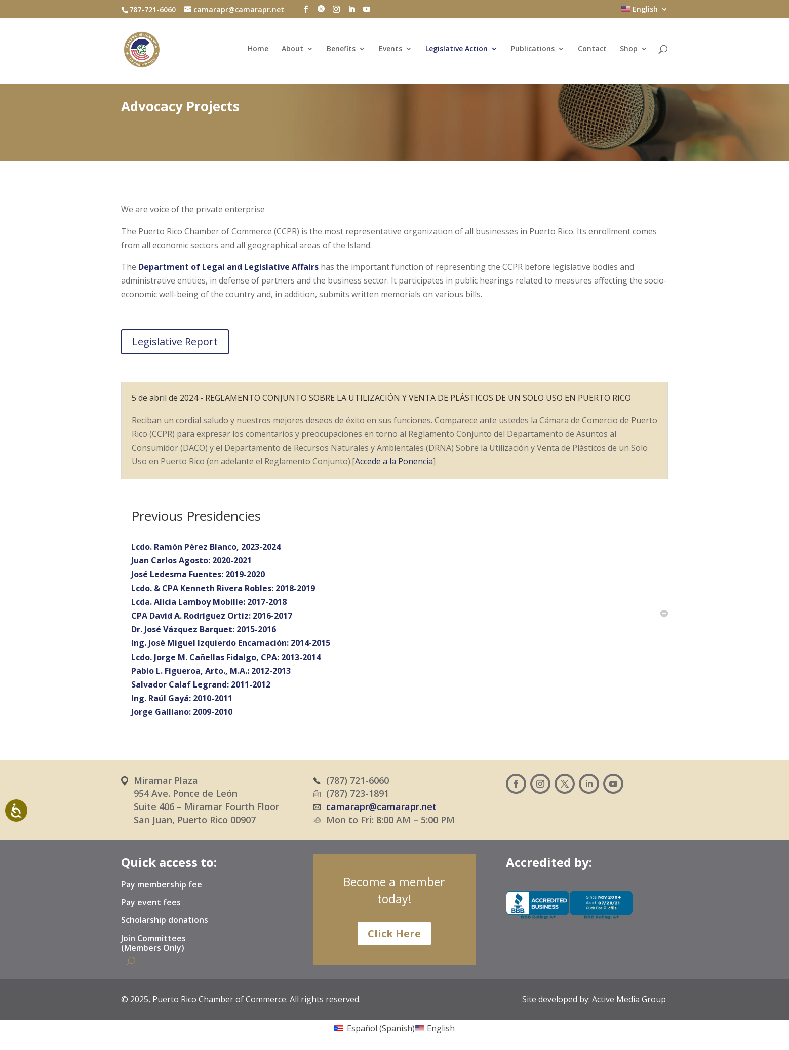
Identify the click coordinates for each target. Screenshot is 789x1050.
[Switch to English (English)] (435, 1027)
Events (390, 51)
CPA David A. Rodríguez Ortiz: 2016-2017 (211, 615)
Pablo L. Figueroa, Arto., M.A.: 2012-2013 (211, 670)
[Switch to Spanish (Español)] (374, 1027)
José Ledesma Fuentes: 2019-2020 (198, 574)
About (292, 51)
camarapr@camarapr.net (381, 806)
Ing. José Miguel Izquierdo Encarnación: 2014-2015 (230, 643)
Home (258, 51)
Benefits (341, 51)
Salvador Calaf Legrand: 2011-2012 (200, 684)
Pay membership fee (161, 885)
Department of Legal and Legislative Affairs (229, 266)
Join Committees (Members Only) (153, 943)
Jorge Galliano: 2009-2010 (181, 711)
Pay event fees (151, 903)
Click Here (394, 933)
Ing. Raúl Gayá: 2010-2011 (181, 698)
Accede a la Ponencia (394, 461)
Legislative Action (456, 51)
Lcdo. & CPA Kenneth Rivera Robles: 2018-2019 (223, 588)
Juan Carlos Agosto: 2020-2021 (191, 560)
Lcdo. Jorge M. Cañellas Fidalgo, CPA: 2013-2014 (226, 657)
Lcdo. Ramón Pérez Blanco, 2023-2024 (206, 546)
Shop (629, 51)
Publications (533, 51)
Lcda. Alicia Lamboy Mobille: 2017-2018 (209, 602)
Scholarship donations (164, 920)
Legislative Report (175, 341)
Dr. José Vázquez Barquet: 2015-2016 (203, 629)
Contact (592, 51)
